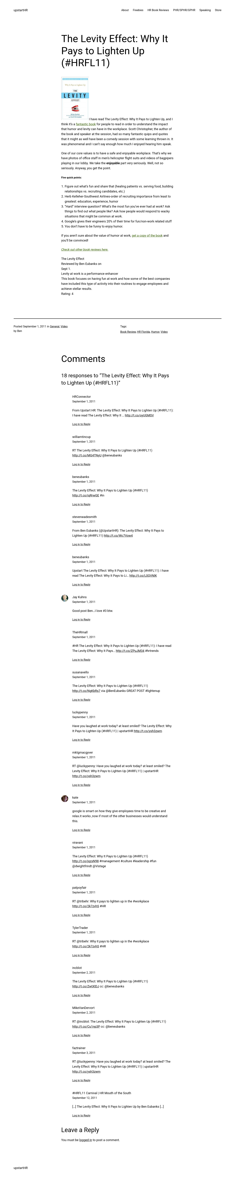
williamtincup (81, 437)
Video (64, 326)
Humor (155, 331)
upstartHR (21, 10)
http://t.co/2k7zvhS (85, 906)
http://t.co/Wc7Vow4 (118, 535)
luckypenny (80, 712)
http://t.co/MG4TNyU (87, 455)
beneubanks (80, 477)
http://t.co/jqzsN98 (85, 861)
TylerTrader (80, 928)
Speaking (205, 10)
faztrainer (79, 1048)
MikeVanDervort (83, 1008)
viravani (77, 842)
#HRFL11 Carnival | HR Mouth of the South (101, 1093)
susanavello (80, 672)
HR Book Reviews (158, 10)
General (54, 326)
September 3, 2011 (84, 1052)
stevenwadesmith (84, 517)
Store (218, 10)
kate (75, 797)
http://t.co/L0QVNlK (143, 575)
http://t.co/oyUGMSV (139, 415)
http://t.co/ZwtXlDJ (85, 986)
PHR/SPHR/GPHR (184, 10)
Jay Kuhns (79, 597)
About (125, 10)
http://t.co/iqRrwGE (85, 495)
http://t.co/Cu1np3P (86, 1026)
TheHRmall (80, 632)
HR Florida (143, 331)
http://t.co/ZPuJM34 (130, 651)
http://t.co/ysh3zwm (148, 731)
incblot (77, 968)
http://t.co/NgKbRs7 (86, 691)
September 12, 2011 (84, 1098)
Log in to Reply (81, 424)
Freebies (138, 10)
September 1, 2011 (84, 401)
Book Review (128, 331)
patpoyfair (79, 887)
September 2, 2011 (84, 972)
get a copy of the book (147, 235)
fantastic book (86, 124)
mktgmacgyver (82, 752)
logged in (85, 1140)
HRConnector (81, 396)
